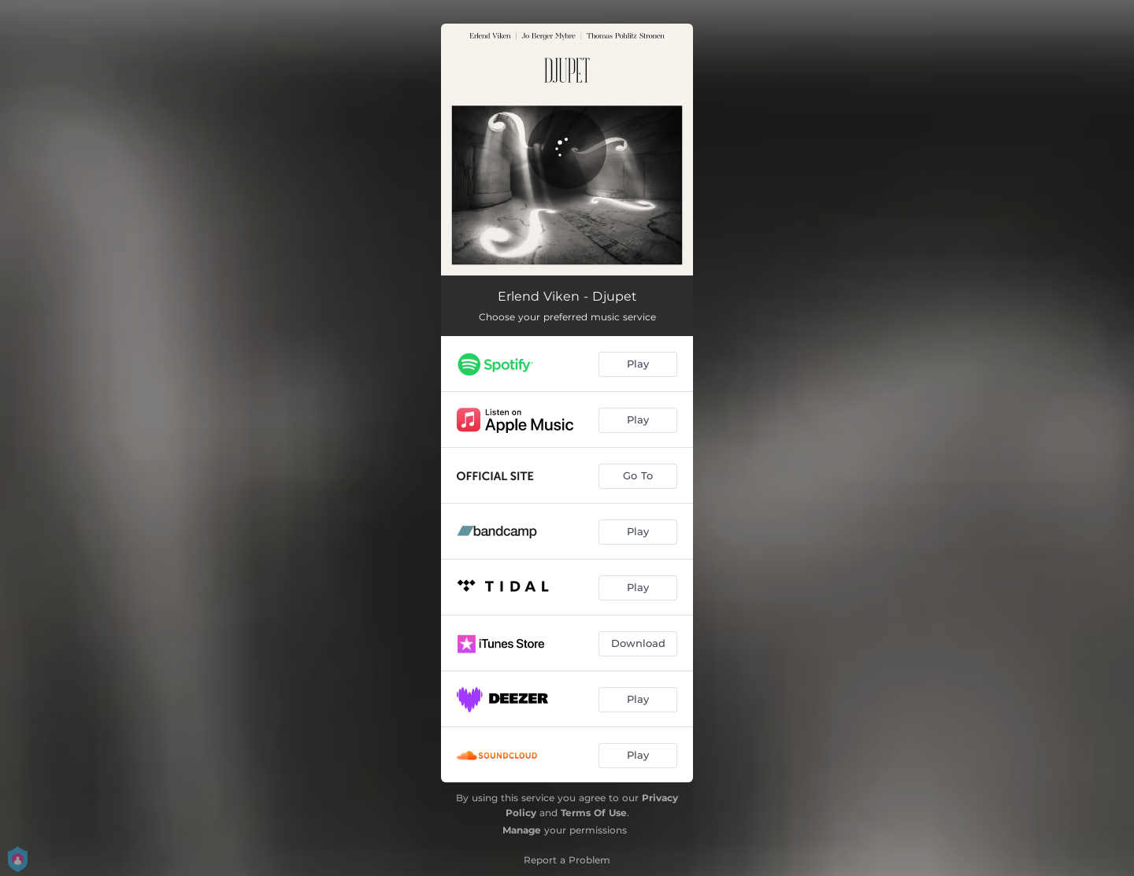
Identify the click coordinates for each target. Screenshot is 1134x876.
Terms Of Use (594, 813)
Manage (521, 830)
